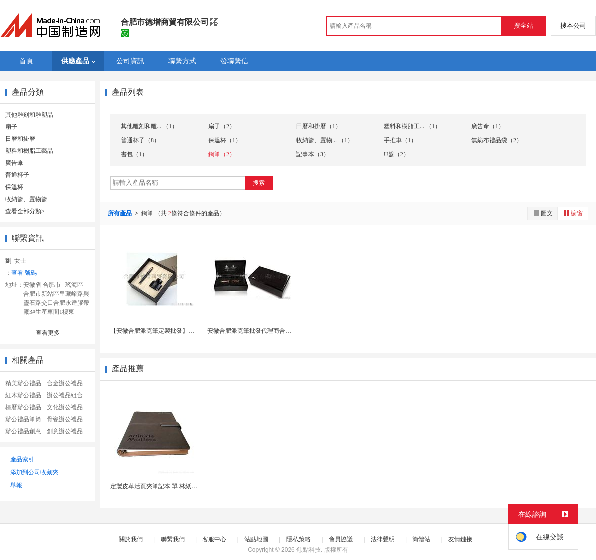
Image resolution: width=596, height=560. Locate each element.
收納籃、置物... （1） (324, 140)
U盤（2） (396, 154)
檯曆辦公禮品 (23, 407)
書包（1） (134, 154)
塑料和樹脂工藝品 (29, 150)
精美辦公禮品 (23, 383)
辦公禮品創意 (23, 431)
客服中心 (214, 539)
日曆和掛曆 (20, 138)
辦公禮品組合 (65, 395)
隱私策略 (298, 539)
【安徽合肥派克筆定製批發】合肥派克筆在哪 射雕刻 (180, 330)
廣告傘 (14, 162)
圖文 (543, 213)
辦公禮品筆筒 (23, 419)
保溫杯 (14, 187)
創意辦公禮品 (65, 431)
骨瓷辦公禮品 (65, 419)
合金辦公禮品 (65, 383)
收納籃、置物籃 (26, 199)
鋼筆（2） (221, 154)
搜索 (259, 182)
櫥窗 (573, 213)
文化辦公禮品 (65, 407)
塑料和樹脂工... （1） (412, 126)
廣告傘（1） (487, 126)
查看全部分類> (25, 211)
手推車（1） (400, 140)
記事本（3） (312, 154)
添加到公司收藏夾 (34, 472)
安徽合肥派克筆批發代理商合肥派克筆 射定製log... (274, 330)
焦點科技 (308, 549)
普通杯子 (17, 174)
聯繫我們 (173, 539)
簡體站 (421, 539)
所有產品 (120, 213)
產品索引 (22, 459)
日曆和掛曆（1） (318, 126)
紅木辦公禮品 (23, 395)
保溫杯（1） (224, 140)
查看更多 (48, 332)
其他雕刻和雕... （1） (149, 126)
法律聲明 (383, 539)
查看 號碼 (24, 272)
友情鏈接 (460, 539)
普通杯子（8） (140, 140)
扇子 (11, 126)
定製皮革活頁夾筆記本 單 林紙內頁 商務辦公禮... (174, 486)
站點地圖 (256, 539)
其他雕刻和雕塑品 (29, 114)
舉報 (16, 485)
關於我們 (131, 539)
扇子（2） (221, 126)
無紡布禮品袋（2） (496, 140)
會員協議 (341, 539)
